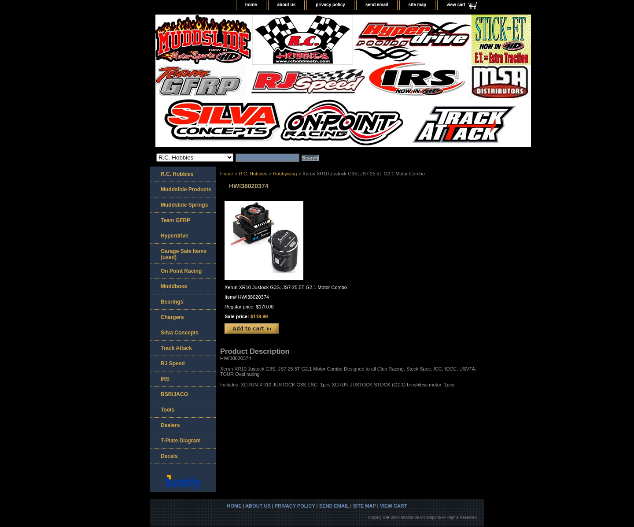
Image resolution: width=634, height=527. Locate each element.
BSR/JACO (174, 394)
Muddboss (174, 286)
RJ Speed (173, 363)
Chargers (172, 317)
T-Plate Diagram (181, 441)
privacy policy (330, 4)
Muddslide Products (186, 189)
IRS (165, 379)
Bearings (172, 302)
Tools (167, 410)
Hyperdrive (174, 236)
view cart (455, 4)
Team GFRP (175, 220)
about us (286, 4)
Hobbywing (285, 173)
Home (226, 173)
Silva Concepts (180, 333)
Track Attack (176, 348)
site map (418, 4)
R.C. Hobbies (253, 173)
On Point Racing (181, 271)
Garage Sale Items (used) (183, 254)
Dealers (170, 425)
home (251, 4)
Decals (169, 456)
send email (376, 4)
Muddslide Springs (184, 205)
